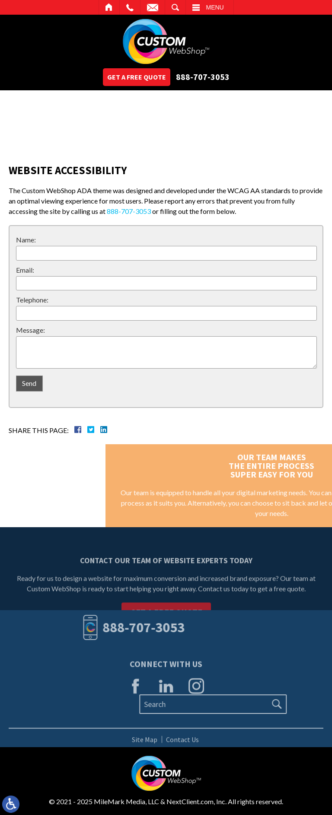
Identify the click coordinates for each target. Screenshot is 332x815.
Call (130, 7)
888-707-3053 (203, 76)
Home (109, 7)
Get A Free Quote (136, 77)
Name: (26, 240)
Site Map (144, 741)
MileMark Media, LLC (126, 801)
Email (152, 7)
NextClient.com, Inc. (196, 801)
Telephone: (32, 300)
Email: (25, 270)
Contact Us (182, 741)
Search (175, 7)
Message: (30, 330)
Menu (215, 7)
